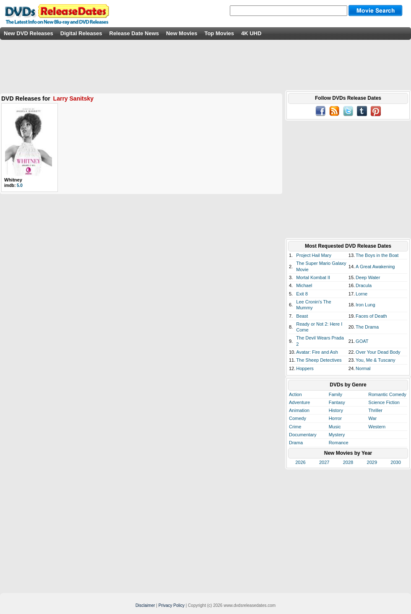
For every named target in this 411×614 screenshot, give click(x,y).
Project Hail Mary (313, 255)
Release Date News (134, 33)
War (372, 418)
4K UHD (251, 33)
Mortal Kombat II (313, 277)
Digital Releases (81, 33)
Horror (335, 418)
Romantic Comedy (387, 394)
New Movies (181, 33)
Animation (299, 410)
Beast (302, 316)
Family (335, 394)
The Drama (367, 326)
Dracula (364, 285)
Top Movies (219, 33)
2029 (372, 462)
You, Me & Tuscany (375, 360)
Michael (304, 285)
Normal (363, 368)
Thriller (375, 410)
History (336, 410)
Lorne (361, 293)
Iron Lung (365, 304)
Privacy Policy (172, 605)
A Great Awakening (375, 266)
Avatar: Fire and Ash (317, 352)
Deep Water (368, 277)
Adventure (299, 402)
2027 (324, 462)
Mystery (337, 434)
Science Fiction (384, 402)
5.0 (20, 185)
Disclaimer (145, 605)
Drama (296, 442)
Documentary (302, 434)
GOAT (362, 341)
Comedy (297, 418)
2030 (395, 462)
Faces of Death (371, 316)
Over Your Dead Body (378, 352)
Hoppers (305, 368)
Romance (339, 442)
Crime (295, 426)
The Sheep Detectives (318, 360)
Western (376, 426)
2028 (348, 462)
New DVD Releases (28, 33)
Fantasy (337, 402)
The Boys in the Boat (377, 255)
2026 (300, 462)
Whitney (13, 179)
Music (335, 426)
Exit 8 (302, 293)
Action (295, 394)
